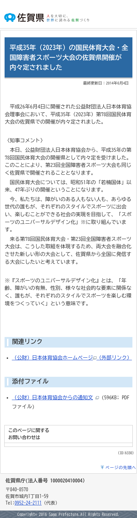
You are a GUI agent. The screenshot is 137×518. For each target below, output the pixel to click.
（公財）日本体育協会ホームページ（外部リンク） (72, 357)
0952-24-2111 (28, 503)
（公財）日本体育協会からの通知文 (52, 397)
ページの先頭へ (120, 467)
